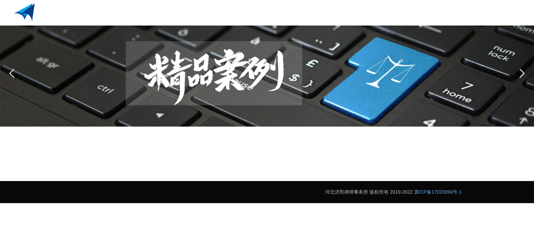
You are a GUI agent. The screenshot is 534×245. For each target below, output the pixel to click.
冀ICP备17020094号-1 (438, 192)
